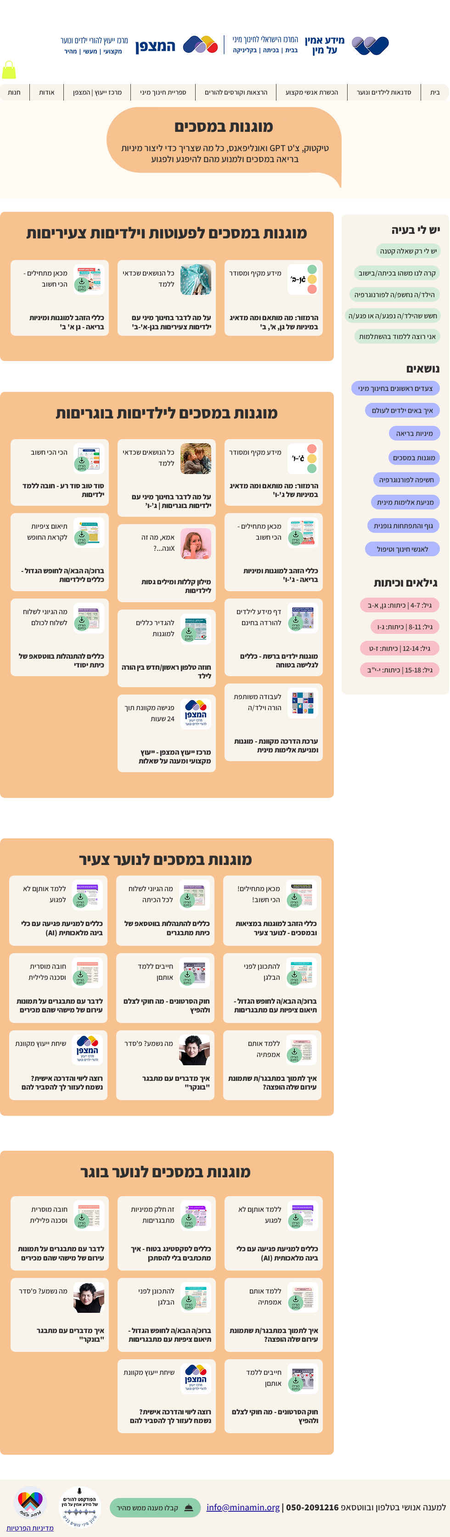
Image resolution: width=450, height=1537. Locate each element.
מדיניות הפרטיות (30, 1528)
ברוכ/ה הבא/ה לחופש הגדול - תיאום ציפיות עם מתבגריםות (275, 1005)
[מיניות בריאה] (414, 433)
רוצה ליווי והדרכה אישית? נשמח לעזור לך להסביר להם (62, 1083)
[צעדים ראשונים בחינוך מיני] (395, 388)
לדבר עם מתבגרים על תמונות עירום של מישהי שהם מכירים (60, 1005)
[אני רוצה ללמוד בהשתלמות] (397, 336)
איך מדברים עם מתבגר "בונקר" (176, 1083)
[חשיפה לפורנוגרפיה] (406, 479)
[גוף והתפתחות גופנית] (403, 525)
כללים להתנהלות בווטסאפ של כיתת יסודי (61, 660)
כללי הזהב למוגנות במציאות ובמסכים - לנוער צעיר (276, 928)
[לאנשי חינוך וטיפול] (402, 549)
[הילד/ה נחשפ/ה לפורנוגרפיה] (394, 294)
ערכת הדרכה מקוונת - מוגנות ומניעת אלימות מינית (276, 745)
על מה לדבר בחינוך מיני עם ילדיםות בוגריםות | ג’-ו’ (171, 501)
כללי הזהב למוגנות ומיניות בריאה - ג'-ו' (280, 575)
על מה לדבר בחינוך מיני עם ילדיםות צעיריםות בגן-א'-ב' (171, 322)
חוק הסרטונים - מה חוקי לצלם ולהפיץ (167, 1005)
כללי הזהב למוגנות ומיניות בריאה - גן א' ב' (66, 322)
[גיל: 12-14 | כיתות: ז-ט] (399, 648)
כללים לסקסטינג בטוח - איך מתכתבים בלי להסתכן (171, 1253)
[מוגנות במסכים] (414, 457)
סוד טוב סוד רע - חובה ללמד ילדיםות (63, 490)
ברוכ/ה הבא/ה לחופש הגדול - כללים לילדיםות (62, 575)
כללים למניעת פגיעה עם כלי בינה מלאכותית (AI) (62, 928)
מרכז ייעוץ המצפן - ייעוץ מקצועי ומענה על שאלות (175, 756)
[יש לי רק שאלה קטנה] (408, 250)
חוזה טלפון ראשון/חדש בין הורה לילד (166, 671)
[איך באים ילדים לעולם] (402, 410)
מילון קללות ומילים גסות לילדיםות (176, 586)
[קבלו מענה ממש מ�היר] (155, 1507)
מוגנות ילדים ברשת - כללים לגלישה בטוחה (279, 660)
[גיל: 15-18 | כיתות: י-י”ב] (399, 669)
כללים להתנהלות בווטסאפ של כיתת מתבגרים (167, 928)
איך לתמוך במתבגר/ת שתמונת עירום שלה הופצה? (272, 1083)
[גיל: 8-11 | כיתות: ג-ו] (405, 626)
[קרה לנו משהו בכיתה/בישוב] (397, 273)
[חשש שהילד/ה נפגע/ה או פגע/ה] (393, 315)
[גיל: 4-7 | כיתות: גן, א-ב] (399, 605)
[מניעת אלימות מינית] (405, 502)
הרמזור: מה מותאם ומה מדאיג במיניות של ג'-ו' (274, 490)
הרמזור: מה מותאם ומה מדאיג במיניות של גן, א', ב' (274, 322)
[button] (9, 70)
